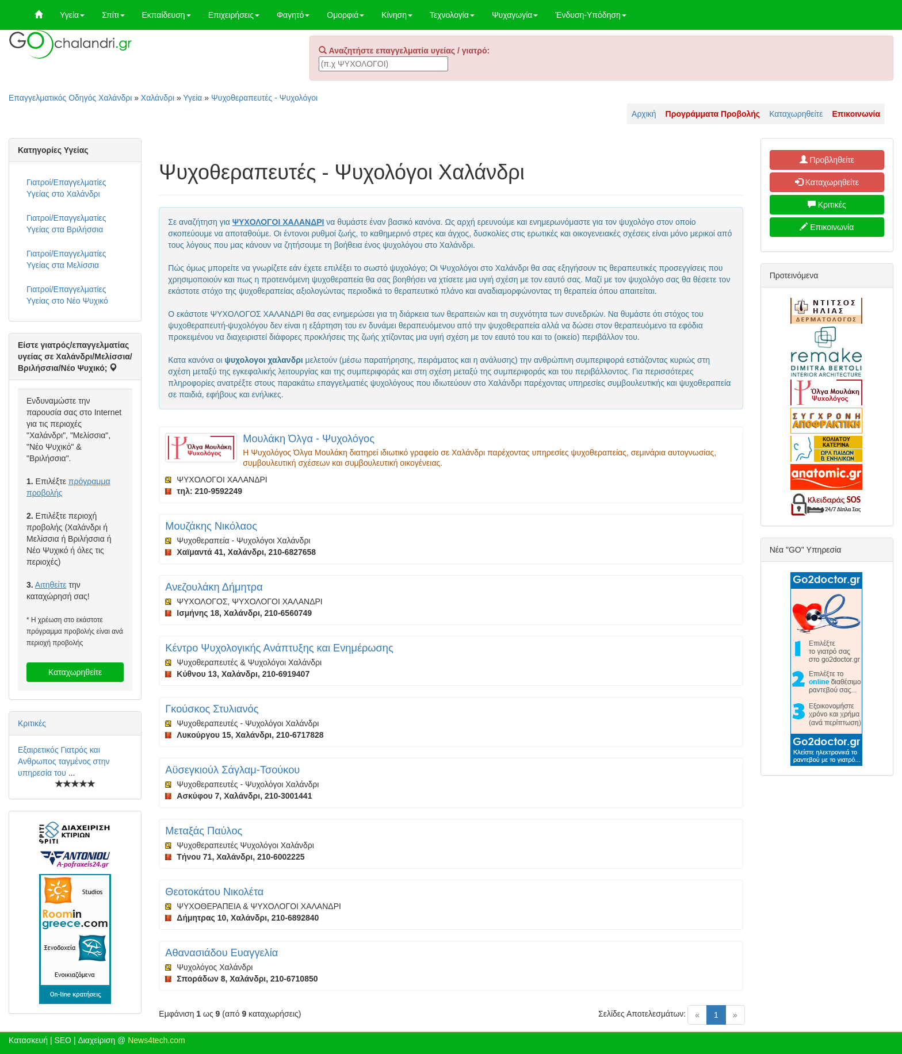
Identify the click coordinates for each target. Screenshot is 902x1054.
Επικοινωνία (827, 227)
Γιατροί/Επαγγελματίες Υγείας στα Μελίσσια (66, 259)
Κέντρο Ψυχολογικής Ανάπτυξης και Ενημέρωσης (279, 648)
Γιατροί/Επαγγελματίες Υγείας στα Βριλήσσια (66, 223)
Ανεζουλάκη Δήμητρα (213, 587)
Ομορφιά (345, 15)
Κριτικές (32, 723)
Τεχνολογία (452, 15)
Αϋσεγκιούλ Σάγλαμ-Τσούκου (232, 770)
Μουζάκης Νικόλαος (211, 526)
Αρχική (644, 113)
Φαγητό (293, 15)
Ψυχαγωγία (515, 15)
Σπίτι (113, 15)
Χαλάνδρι (157, 97)
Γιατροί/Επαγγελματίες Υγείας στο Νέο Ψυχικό (67, 295)
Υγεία (72, 15)
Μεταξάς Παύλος (203, 831)
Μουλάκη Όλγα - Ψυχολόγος (308, 438)
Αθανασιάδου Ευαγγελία (221, 953)
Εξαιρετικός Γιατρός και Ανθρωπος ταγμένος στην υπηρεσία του (64, 761)
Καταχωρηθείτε (796, 113)
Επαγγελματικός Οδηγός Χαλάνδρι (70, 97)
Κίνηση (396, 15)
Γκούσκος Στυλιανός (211, 709)
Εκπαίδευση (166, 15)
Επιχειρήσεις (233, 15)
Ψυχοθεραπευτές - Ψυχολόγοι (264, 97)
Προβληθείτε (827, 159)
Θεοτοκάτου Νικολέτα (214, 892)
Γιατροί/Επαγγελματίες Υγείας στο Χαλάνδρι (66, 188)
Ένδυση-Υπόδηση (590, 15)
